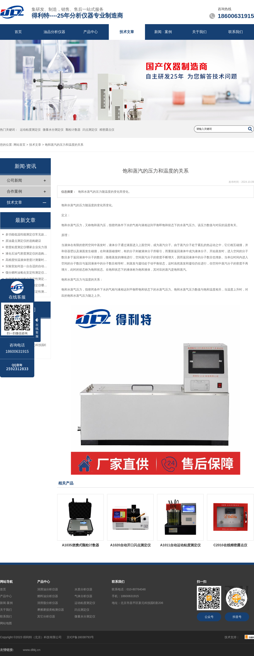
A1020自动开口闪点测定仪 (130, 545)
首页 (18, 32)
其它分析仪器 (46, 616)
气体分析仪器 (83, 596)
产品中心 (90, 32)
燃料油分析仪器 (47, 596)
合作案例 (14, 191)
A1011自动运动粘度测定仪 (180, 545)
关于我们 (199, 32)
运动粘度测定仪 (30, 129)
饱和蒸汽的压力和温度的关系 (64, 144)
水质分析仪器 (83, 589)
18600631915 (130, 596)
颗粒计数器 (73, 129)
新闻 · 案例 (163, 32)
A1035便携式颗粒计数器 (80, 545)
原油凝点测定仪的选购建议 (23, 240)
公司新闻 (14, 180)
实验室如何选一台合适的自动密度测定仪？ (27, 266)
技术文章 (127, 32)
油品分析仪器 (54, 32)
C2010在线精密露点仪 (230, 545)
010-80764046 (136, 589)
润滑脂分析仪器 (47, 603)
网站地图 (6, 623)
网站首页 (19, 144)
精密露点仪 (106, 129)
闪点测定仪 (90, 129)
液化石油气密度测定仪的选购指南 (27, 253)
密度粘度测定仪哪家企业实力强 (26, 247)
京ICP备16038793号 (80, 637)
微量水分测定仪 (53, 129)
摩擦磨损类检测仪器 (50, 609)
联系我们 (235, 32)
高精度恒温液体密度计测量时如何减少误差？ (27, 260)
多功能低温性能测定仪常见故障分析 (27, 234)
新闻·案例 (6, 603)
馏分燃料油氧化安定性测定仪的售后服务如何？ (27, 272)
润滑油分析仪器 (47, 589)
